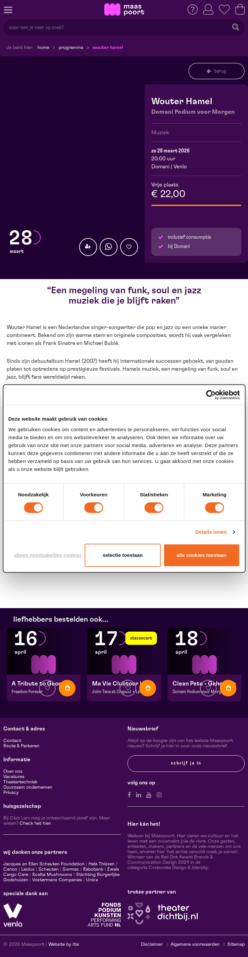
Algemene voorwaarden (195, 944)
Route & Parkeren (21, 746)
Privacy (11, 792)
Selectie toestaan (123, 555)
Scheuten (48, 869)
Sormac (71, 869)
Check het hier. (35, 823)
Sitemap (236, 944)
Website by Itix (63, 944)
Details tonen (211, 532)
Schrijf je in (186, 763)
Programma (71, 47)
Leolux (27, 869)
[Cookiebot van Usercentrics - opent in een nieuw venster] (211, 395)
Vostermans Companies (57, 880)
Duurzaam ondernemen (27, 787)
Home (43, 47)
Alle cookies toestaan (201, 555)
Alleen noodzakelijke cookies (48, 555)
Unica (92, 880)
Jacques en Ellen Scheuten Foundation (43, 864)
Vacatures (14, 776)
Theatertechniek (20, 782)
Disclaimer (152, 944)
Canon (10, 869)
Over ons (13, 771)
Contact (12, 740)
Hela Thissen (101, 864)
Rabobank (93, 869)
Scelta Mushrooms (51, 874)
